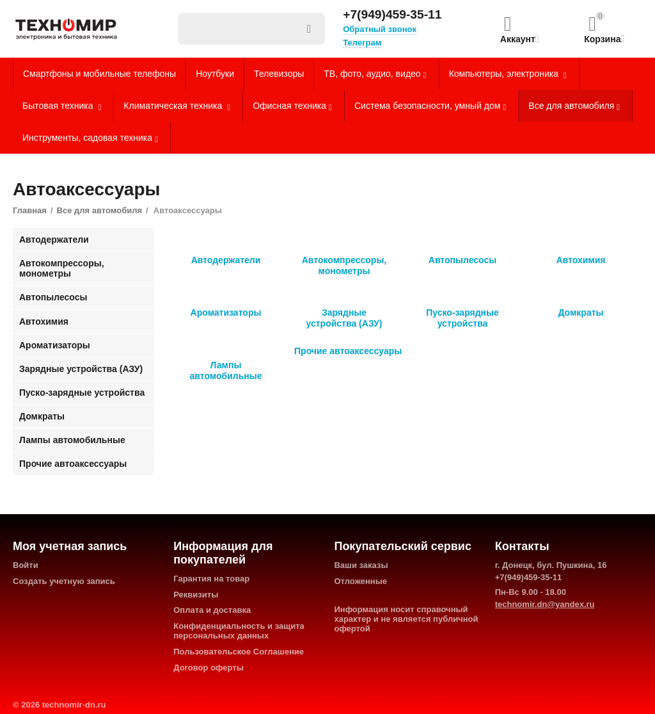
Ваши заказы (361, 565)
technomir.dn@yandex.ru (545, 604)
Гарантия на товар (211, 578)
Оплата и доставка (212, 610)
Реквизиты (195, 594)
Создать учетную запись (64, 581)
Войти (25, 565)
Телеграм (362, 42)
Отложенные (360, 581)
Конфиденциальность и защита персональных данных (238, 630)
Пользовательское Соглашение (238, 651)
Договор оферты (208, 667)
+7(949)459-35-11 (392, 14)
